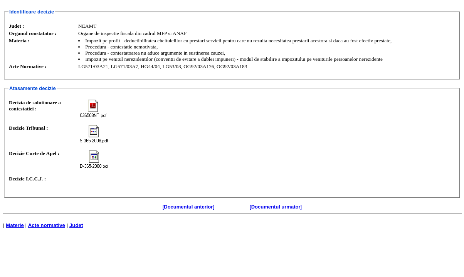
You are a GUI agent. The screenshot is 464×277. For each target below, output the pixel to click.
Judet (76, 225)
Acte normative (46, 225)
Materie (15, 225)
